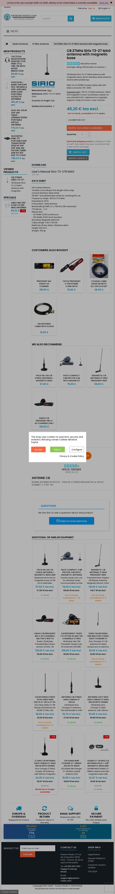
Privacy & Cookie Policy (72, 456)
